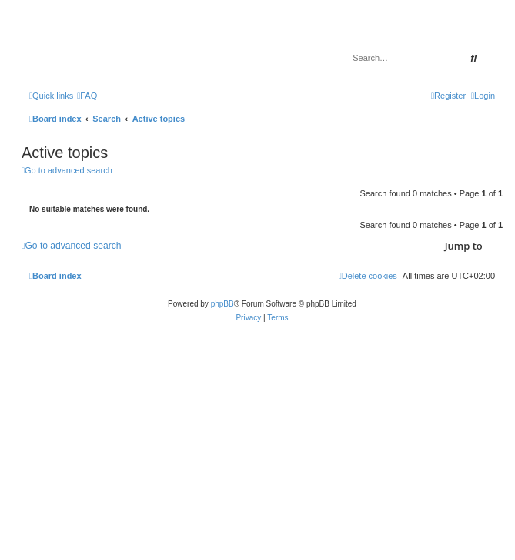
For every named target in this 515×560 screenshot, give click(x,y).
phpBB (222, 304)
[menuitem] (87, 95)
